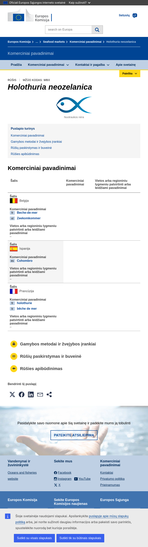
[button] (12, 394)
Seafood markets (54, 41)
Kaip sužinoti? (79, 2)
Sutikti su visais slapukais (34, 538)
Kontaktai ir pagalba (90, 64)
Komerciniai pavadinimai (86, 41)
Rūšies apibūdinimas (25, 154)
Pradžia (16, 64)
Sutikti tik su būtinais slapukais (80, 538)
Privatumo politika (112, 478)
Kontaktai (106, 472)
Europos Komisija (19, 41)
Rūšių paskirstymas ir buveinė (31, 147)
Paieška (97, 30)
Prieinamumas (110, 485)
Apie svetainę (126, 64)
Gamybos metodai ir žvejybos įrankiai (36, 141)
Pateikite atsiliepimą (74, 435)
